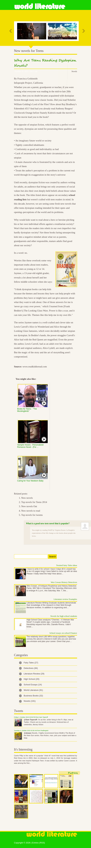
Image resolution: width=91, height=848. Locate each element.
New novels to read (30, 510)
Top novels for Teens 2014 (34, 502)
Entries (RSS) (38, 842)
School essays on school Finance (63, 633)
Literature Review (34, 673)
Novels (74, 71)
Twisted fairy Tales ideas (66, 565)
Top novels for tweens (32, 515)
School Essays (33, 684)
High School (31, 679)
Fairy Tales (31, 662)
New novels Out (29, 506)
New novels (27, 498)
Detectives (31, 668)
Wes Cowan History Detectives (64, 582)
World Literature (39, 6)
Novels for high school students (63, 616)
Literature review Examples (65, 599)
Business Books (33, 695)
